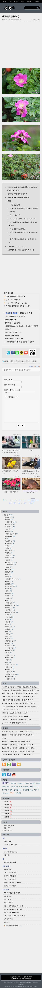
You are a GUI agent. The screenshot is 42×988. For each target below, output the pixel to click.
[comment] (21, 411)
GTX (9, 653)
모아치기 (10, 529)
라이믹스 (9, 553)
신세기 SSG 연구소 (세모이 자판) (14, 916)
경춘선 (9, 643)
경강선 (9, 638)
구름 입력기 (7, 869)
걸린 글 (32, 366)
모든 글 (7, 515)
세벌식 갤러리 (8, 902)
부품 (9, 577)
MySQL (10, 569)
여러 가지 (10, 626)
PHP (9, 567)
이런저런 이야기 (12, 605)
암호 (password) (13, 386)
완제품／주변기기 (13, 579)
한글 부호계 (10, 536)
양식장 (38, 783)
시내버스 (10, 672)
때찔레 (22, 361)
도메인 (9, 560)
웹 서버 (10, 557)
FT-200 (32, 783)
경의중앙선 (11, 641)
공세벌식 (10, 524)
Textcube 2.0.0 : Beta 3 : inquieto (21, 979)
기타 (9, 660)
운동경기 (10, 610)
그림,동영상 (11, 586)
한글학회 (7, 855)
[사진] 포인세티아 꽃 (13, 300)
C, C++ (9, 598)
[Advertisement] (21, 44)
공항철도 (10, 646)
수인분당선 (11, 648)
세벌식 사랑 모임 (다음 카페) (13, 909)
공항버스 (10, 669)
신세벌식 (10, 527)
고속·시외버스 (12, 665)
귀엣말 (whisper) (11, 397)
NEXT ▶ (31, 503)
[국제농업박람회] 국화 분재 (15, 296)
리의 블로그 (7, 896)
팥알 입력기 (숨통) (10, 886)
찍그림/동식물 (6, 20)
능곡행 (4, 790)
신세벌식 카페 (8, 919)
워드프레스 (10, 550)
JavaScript (11, 565)
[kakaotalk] (21, 354)
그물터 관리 (10, 555)
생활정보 (10, 607)
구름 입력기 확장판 (10, 873)
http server (5, 793)
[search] (31, 8)
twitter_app (5, 786)
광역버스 (10, 667)
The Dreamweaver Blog (25, 982)
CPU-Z (36, 786)
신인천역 (26, 790)
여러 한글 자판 (12, 534)
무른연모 (9, 584)
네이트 (36, 790)
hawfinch (20, 783)
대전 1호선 (10, 657)
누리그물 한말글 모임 (11, 852)
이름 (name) (13, 381)
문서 (9, 591)
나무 (16, 361)
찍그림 (8, 313)
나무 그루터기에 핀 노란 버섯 (16, 303)
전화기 (9, 581)
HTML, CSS (11, 562)
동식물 (14, 313)
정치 (9, 615)
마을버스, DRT (12, 674)
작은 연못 (7, 922)
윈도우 (9, 593)
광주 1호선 (11, 655)
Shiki (19, 986)
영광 (31, 786)
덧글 (38, 366)
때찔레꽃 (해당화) (10, 16)
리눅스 (9, 596)
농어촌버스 (10, 676)
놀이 (9, 588)
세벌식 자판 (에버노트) (11, 912)
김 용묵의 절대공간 (10, 876)
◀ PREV (4, 500)
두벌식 (9, 519)
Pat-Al (35, 986)
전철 (8, 631)
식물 (28, 361)
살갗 (8, 548)
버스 (8, 662)
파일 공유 (10, 603)
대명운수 (18, 793)
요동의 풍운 (7, 841)
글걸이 (19, 977)
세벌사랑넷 (7, 899)
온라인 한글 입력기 (10, 879)
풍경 (8, 624)
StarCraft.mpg (23, 786)
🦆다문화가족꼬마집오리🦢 (13, 925)
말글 (7, 538)
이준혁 (10, 790)
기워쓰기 (10, 543)
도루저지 (13, 783)
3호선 (9, 636)
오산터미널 (14, 786)
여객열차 (9, 629)
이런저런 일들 (12, 612)
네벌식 (9, 531)
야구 (12, 793)
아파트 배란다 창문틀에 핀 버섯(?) (18, 306)
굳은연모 (9, 574)
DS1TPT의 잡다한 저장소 (12, 893)
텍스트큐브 (10, 541)
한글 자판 (9, 517)
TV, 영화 (10, 617)
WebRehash (20, 984)
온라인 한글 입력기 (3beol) (12, 882)
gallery (27, 783)
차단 (31, 790)
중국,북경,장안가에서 (11, 845)
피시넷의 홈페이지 (10, 862)
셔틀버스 (10, 679)
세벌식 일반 (11, 522)
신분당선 (10, 650)
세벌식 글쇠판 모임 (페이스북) (13, 906)
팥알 (39, 20)
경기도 (5, 783)
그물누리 (9, 572)
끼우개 (9, 546)
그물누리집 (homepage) (19, 391)
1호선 (9, 634)
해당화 (34, 361)
